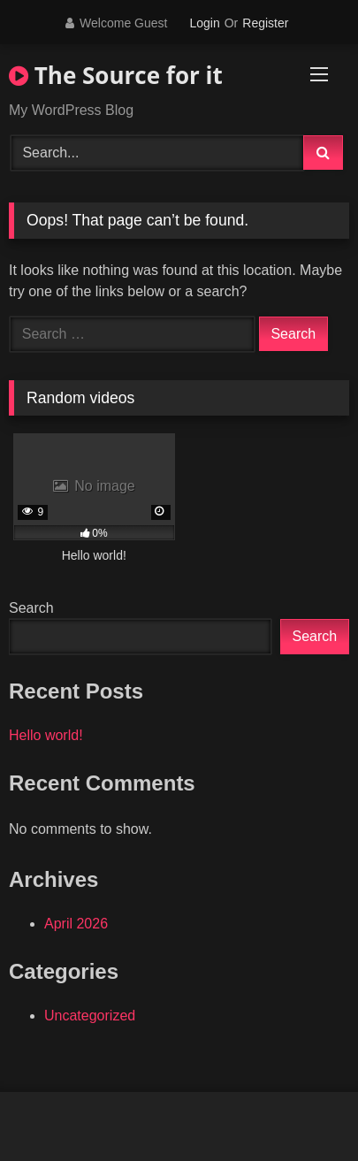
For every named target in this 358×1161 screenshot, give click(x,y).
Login (204, 23)
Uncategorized (89, 1015)
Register (265, 23)
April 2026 (76, 923)
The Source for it (116, 75)
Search (31, 607)
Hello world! (46, 735)
